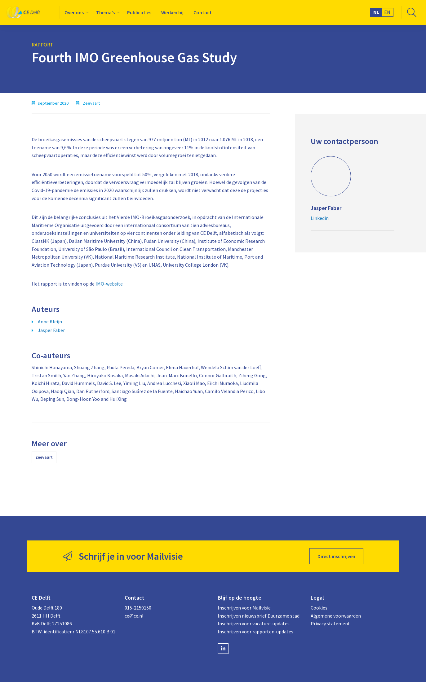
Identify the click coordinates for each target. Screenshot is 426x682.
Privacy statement (330, 623)
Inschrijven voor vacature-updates (254, 623)
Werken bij (172, 12)
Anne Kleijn (50, 321)
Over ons (74, 12)
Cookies (319, 608)
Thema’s (105, 12)
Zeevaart (44, 457)
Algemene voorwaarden (336, 616)
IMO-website (109, 284)
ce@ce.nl (134, 616)
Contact (202, 12)
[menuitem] (75, 12)
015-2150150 (138, 608)
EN (387, 12)
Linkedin (320, 218)
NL (376, 12)
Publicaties (139, 12)
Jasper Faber (51, 330)
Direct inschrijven (336, 556)
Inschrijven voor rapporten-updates (255, 631)
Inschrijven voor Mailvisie (244, 608)
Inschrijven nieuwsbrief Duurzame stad (259, 616)
